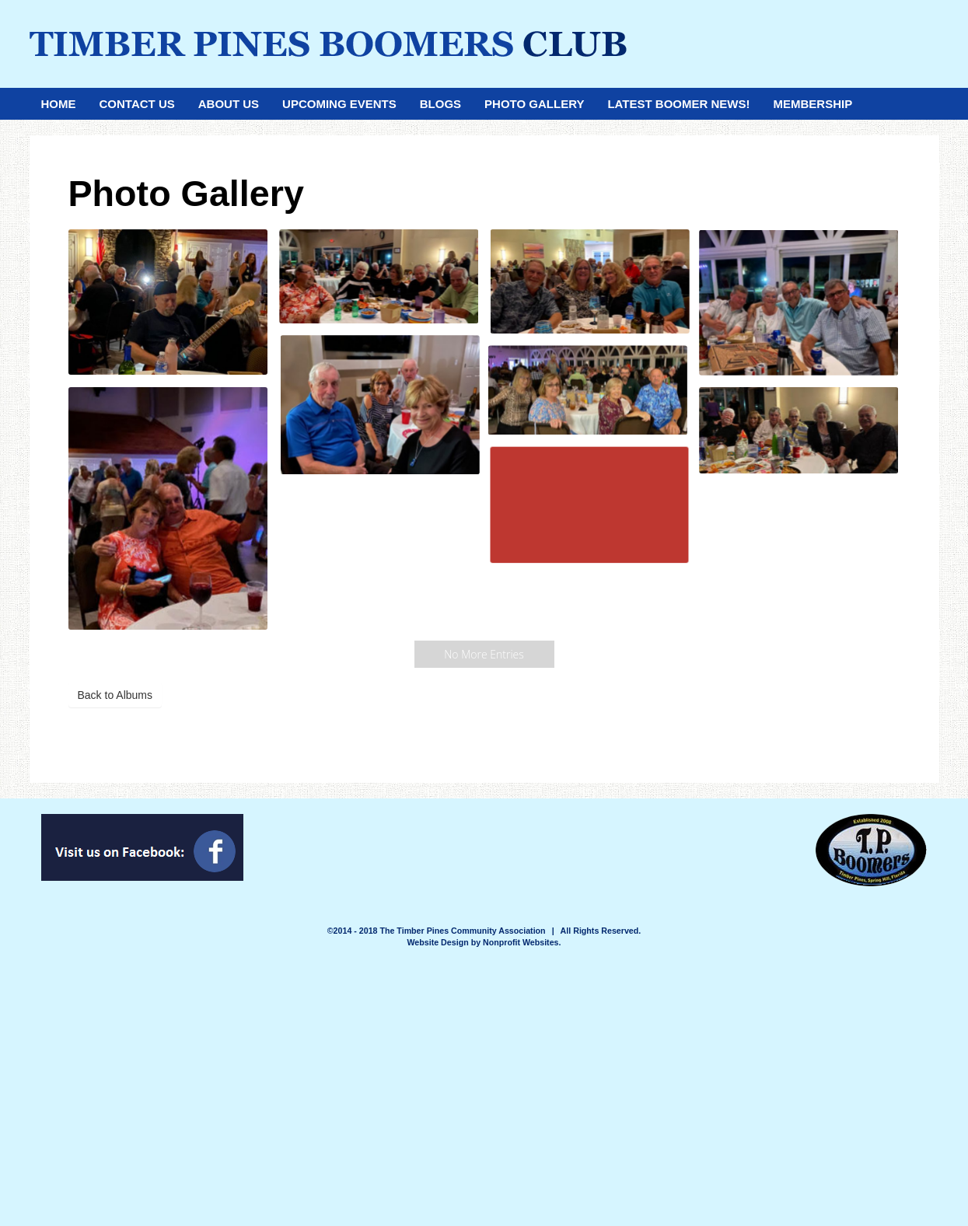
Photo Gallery (534, 103)
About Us (228, 103)
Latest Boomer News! (678, 103)
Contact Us (137, 103)
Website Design (439, 942)
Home (58, 103)
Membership (812, 103)
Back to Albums (115, 695)
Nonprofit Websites (521, 942)
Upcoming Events (339, 103)
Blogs (440, 103)
